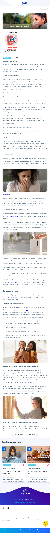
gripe (13, 69)
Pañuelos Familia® (18, 282)
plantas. (32, 382)
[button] (4, 530)
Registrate (46, 530)
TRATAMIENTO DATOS (31, 502)
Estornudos (6, 194)
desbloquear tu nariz (12, 216)
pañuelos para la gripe (9, 297)
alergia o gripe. (29, 206)
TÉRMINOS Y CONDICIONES (20, 502)
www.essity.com (36, 519)
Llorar (5, 107)
